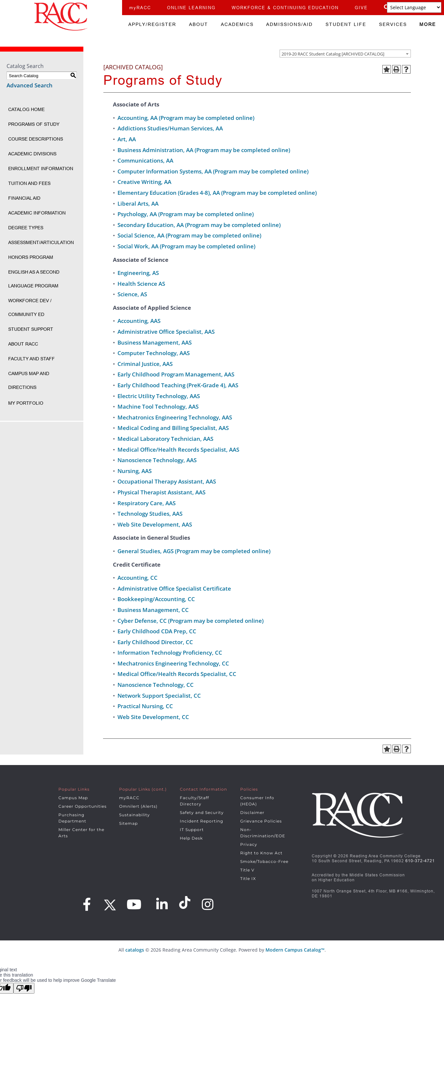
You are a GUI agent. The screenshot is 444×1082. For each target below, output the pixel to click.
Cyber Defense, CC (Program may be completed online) (190, 620)
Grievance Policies (261, 821)
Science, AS (132, 294)
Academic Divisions (32, 153)
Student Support (30, 329)
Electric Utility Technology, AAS (158, 396)
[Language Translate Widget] (414, 7)
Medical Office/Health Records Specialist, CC (176, 674)
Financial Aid (24, 198)
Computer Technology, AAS (153, 353)
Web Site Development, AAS (154, 524)
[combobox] (345, 53)
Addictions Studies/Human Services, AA (170, 128)
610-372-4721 (420, 860)
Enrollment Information (40, 168)
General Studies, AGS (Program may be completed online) (193, 551)
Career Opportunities (82, 806)
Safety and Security (202, 812)
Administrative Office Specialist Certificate (174, 588)
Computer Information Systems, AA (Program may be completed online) (212, 171)
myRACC (140, 7)
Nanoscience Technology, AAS (157, 460)
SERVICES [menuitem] (393, 24)
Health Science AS (141, 283)
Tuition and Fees (29, 183)
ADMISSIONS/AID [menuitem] (289, 24)
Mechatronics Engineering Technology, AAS (174, 417)
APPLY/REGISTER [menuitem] (152, 24)
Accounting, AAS (138, 321)
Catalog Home (26, 109)
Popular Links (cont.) (143, 789)
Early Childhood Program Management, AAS (175, 374)
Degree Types (25, 227)
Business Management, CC (153, 610)
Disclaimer (252, 812)
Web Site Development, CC (153, 717)
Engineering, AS (138, 273)
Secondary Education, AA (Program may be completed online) (199, 225)
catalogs (134, 950)
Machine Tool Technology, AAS (158, 406)
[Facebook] (87, 904)
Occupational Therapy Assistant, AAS (166, 481)
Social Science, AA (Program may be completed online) (189, 235)
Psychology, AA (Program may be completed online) (185, 214)
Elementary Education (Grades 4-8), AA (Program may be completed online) (217, 192)
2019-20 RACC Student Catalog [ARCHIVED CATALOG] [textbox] (333, 54)
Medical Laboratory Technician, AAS (165, 438)
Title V (247, 870)
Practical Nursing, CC (145, 706)
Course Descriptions (35, 139)
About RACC (23, 344)
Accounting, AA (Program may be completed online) (185, 118)
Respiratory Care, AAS (146, 503)
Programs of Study (33, 124)
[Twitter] (109, 902)
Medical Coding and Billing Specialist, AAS (173, 428)
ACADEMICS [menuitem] (237, 24)
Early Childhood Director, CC (155, 642)
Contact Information (203, 789)
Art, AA (126, 139)
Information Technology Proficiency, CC (169, 652)
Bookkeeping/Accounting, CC (156, 599)
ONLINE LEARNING (191, 7)
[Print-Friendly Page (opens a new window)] (396, 69)
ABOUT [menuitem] (198, 24)
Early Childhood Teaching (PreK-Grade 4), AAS (177, 385)
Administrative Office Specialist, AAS (166, 331)
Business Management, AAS (154, 342)
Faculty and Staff (31, 358)
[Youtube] (134, 904)
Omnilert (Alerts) (138, 806)
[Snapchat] (185, 902)
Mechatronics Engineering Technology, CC (173, 663)
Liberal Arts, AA (138, 203)
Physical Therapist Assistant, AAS (161, 492)
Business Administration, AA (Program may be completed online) (203, 150)
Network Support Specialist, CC (159, 695)
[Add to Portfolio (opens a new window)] (386, 69)
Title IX (248, 878)
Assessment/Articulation (41, 242)
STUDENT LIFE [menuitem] (346, 24)
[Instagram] (207, 904)
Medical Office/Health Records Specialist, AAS (178, 449)
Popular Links (74, 789)
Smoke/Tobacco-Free (264, 861)
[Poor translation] (23, 988)
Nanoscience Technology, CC (155, 684)
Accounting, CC (137, 577)
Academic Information (37, 212)
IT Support (192, 829)
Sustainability (134, 814)
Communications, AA (145, 160)
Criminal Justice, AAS (145, 364)
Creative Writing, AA (144, 182)
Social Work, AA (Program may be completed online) (186, 246)
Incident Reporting (201, 821)
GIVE (361, 7)
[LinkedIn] (162, 904)
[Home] (61, 16)
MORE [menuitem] (427, 24)
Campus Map (73, 797)
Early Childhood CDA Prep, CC (156, 631)
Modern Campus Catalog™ (295, 950)
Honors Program (30, 257)
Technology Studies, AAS (149, 513)
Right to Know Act (261, 852)
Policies (249, 789)
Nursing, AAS (134, 471)
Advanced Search (30, 85)
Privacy (248, 844)
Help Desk (191, 838)
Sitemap (128, 823)
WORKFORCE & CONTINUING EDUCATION (285, 7)
